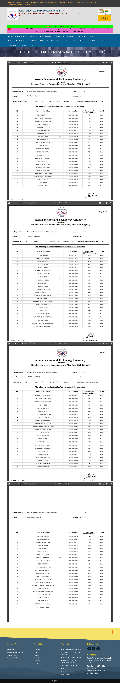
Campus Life (84, 41)
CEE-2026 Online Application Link (60, 26)
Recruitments (38, 658)
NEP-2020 (50, 41)
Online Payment (104, 18)
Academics (33, 36)
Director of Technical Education (71, 649)
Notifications (71, 36)
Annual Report (65, 674)
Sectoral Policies (12, 658)
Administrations (45, 36)
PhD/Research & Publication (17, 41)
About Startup (29, 4)
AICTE (42, 41)
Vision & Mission (20, 36)
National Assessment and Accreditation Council (69, 661)
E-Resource (105, 41)
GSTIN (36, 664)
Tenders (63, 671)
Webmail (79, 2)
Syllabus (92, 36)
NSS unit (95, 41)
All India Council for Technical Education (70, 653)
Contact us (71, 2)
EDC (57, 41)
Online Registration (51, 2)
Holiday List (38, 649)
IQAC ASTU (24, 45)
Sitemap (62, 2)
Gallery (19, 2)
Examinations (59, 36)
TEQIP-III (33, 41)
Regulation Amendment (15, 652)
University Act (12, 655)
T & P (32, 45)
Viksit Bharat (13, 45)
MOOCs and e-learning (15, 4)
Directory (37, 661)
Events (36, 652)
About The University (30, 2)
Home (10, 36)
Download (11, 2)
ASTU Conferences (90, 2)
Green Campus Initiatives (69, 41)
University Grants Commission (71, 657)
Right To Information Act (69, 665)
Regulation (82, 36)
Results (41, 2)
